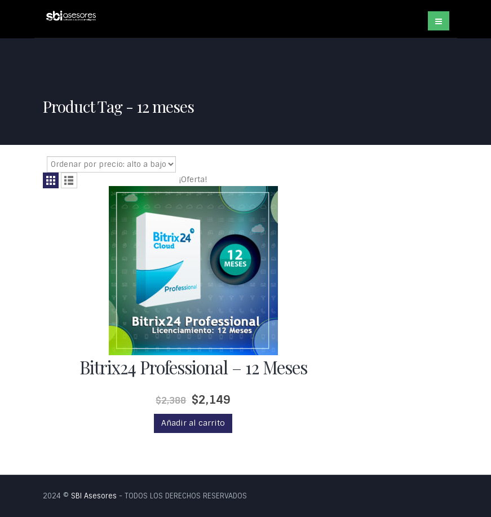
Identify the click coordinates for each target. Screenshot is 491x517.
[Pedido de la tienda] (111, 164)
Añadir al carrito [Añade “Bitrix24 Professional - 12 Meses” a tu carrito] (193, 423)
